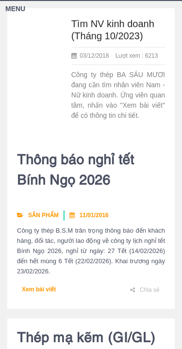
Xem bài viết (39, 289)
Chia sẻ (145, 289)
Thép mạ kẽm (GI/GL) (86, 339)
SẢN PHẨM (38, 215)
